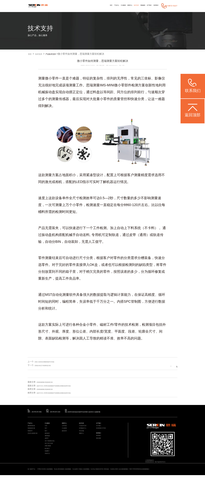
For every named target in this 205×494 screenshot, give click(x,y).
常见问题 (82, 437)
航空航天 (48, 464)
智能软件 (31, 437)
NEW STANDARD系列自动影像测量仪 (43, 487)
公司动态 (65, 430)
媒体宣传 (65, 437)
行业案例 (103, 6)
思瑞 (89, 85)
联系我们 (154, 6)
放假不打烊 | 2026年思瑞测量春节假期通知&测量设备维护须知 (64, 386)
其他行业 (48, 472)
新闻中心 (113, 6)
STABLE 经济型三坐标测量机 (52, 484)
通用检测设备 (33, 430)
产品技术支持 (58, 54)
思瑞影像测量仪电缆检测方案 (49, 382)
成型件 (47, 449)
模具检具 (48, 441)
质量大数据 (49, 460)
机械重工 (48, 468)
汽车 (46, 430)
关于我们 (144, 6)
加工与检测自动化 (51, 453)
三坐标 (146, 78)
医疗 (46, 437)
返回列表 (167, 365)
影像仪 (160, 78)
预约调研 (99, 447)
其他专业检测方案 (34, 441)
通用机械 (48, 445)
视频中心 (82, 441)
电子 (46, 434)
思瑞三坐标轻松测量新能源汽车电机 (50, 362)
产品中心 (93, 6)
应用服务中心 (84, 434)
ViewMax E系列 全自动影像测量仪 (159, 484)
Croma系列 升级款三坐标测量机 (104, 484)
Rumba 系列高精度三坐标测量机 (77, 484)
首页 (84, 6)
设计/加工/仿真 (50, 457)
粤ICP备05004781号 (168, 467)
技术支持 (123, 6)
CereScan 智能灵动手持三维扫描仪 (131, 484)
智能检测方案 (33, 434)
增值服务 (134, 6)
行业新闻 (65, 434)
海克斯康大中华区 (103, 434)
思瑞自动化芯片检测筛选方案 (47, 365)
